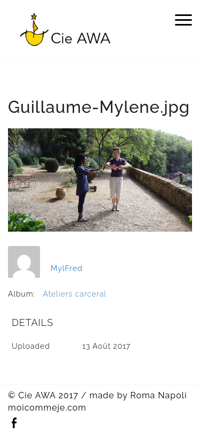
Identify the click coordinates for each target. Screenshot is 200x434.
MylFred (67, 268)
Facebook (14, 423)
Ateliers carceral (75, 294)
